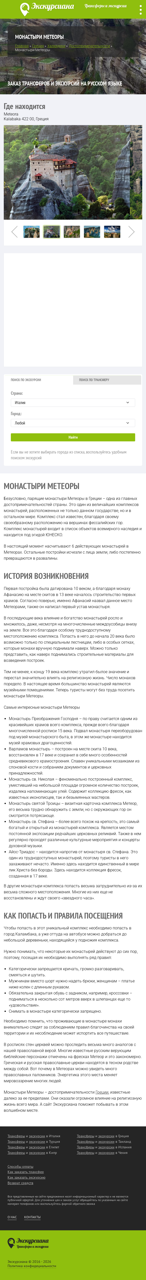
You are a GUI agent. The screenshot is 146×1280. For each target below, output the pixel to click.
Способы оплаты (20, 1166)
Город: (73, 419)
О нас (12, 1217)
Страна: (73, 398)
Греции (102, 1092)
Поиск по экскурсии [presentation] (26, 380)
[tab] (39, 380)
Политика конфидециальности (32, 1266)
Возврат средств (20, 1183)
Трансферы (16, 1136)
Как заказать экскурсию (26, 1177)
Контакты (32, 1217)
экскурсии (37, 1136)
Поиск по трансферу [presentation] (94, 380)
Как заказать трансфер (26, 1172)
